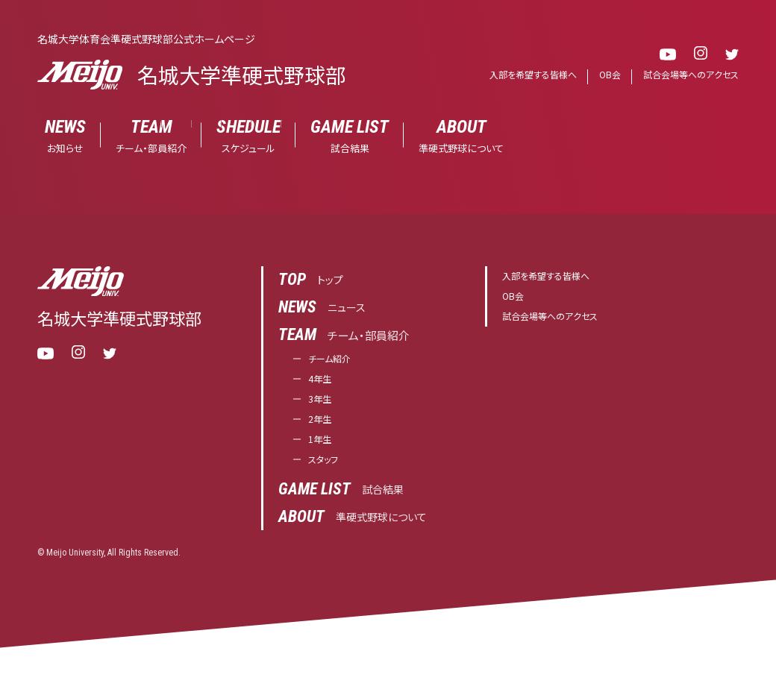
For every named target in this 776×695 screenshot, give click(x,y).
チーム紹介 (335, 361)
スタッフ (327, 473)
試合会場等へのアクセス (687, 75)
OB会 (601, 75)
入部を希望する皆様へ (520, 75)
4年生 (322, 383)
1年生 (322, 451)
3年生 (322, 406)
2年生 (322, 428)
